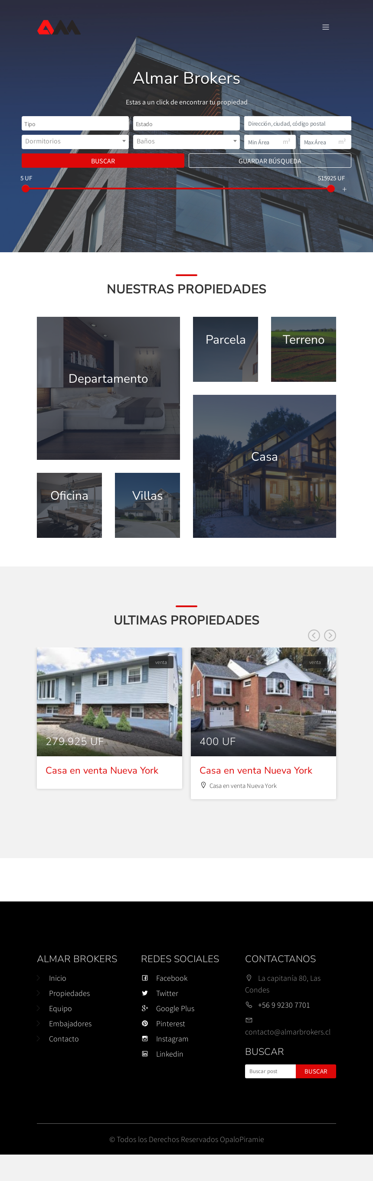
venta (161, 688)
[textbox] (46, 124)
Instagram (165, 1065)
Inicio (57, 1004)
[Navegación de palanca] (326, 27)
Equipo (60, 1035)
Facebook (164, 1004)
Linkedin (162, 1080)
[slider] (25, 188)
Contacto (64, 1065)
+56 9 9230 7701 (284, 1031)
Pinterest (163, 1050)
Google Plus (167, 1035)
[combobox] (75, 123)
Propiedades (69, 1020)
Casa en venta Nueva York (102, 797)
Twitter (159, 1020)
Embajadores (70, 1050)
